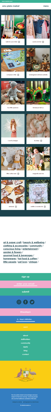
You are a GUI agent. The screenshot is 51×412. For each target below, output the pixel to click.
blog (25, 351)
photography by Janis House (31, 402)
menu (46, 6)
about (25, 335)
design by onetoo (17, 402)
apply (25, 347)
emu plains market (10, 6)
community (25, 343)
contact (25, 354)
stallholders (25, 339)
